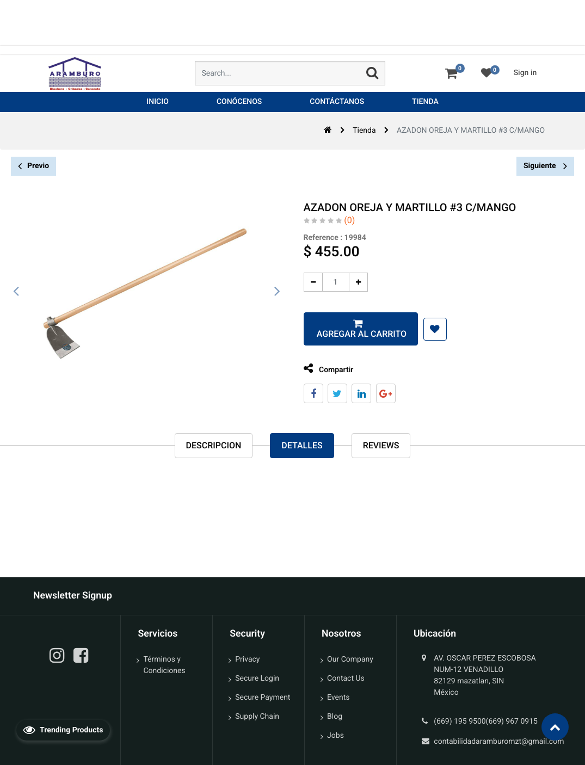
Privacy (247, 659)
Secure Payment (262, 697)
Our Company (350, 659)
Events (338, 697)
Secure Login (257, 678)
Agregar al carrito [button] (355, 334)
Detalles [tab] (301, 446)
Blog (334, 716)
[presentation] (16, 292)
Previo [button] (33, 166)
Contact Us (346, 678)
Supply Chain (257, 716)
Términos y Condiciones (164, 665)
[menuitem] (157, 102)
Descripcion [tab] (214, 446)
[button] (429, 329)
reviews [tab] (381, 446)
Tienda (364, 130)
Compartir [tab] (323, 368)
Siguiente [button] (545, 166)
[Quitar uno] (307, 282)
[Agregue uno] (352, 282)
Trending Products (63, 730)
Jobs (335, 735)
